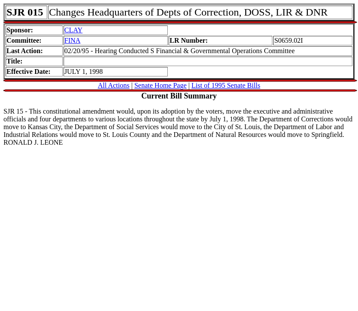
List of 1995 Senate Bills (226, 85)
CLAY (73, 30)
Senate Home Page (160, 85)
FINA (72, 40)
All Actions (113, 85)
